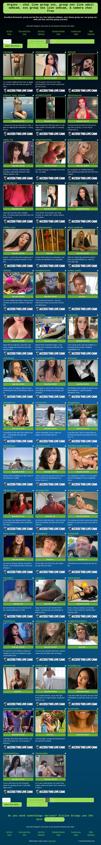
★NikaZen (39, 709)
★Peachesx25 (9, 666)
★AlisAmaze (8, 358)
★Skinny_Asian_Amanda (14, 95)
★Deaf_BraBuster (75, 227)
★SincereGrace (42, 621)
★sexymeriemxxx (11, 753)
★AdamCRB (73, 533)
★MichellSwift (74, 578)
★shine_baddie (74, 271)
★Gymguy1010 (42, 490)
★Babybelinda (9, 490)
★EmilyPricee (9, 446)
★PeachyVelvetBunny (12, 709)
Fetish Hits (52, 841)
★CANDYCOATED (43, 95)
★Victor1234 (40, 403)
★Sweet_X (40, 578)
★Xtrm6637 (8, 578)
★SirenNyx (72, 358)
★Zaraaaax (8, 52)
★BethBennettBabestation (79, 446)
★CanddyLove (74, 666)
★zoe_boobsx (9, 533)
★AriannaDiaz (41, 753)
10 (92, 41)
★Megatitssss (9, 403)
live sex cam (54, 819)
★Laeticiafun (73, 709)
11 (30, 46)
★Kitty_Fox (8, 140)
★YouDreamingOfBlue (45, 358)
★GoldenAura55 (42, 446)
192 (40, 46)
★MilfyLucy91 (9, 227)
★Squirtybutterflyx (43, 140)
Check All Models (36, 41)
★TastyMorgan (41, 183)
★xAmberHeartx (75, 140)
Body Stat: (18, 78)
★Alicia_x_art (41, 666)
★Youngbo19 (41, 533)
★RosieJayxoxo (75, 95)
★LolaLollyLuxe (10, 183)
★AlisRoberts (9, 621)
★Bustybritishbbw (11, 315)
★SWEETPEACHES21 (77, 621)
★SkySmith (73, 315)
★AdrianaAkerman (76, 490)
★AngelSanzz (74, 403)
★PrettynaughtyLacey (77, 183)
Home (7, 41)
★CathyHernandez (43, 227)
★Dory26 (71, 52)
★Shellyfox (40, 315)
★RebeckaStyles (42, 52)
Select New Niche (13, 46)
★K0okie (7, 271)
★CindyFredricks (42, 271)
